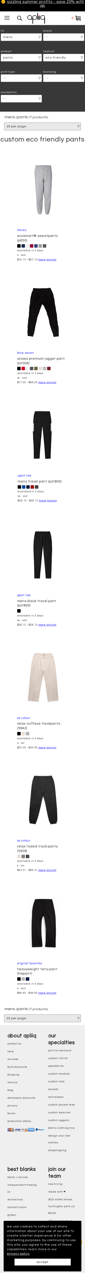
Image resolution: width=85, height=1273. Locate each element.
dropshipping (57, 1150)
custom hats (56, 1081)
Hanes (22, 230)
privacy (12, 1105)
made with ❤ (57, 1192)
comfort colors (17, 1207)
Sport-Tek (24, 475)
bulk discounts (17, 1067)
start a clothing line (61, 1128)
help (10, 1051)
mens (9, 117)
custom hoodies (59, 1074)
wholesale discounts (21, 1098)
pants (22, 117)
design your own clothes (59, 1139)
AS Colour (24, 718)
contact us (14, 1043)
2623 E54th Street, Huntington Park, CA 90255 (61, 1206)
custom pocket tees (61, 1105)
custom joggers (58, 1120)
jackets (53, 1089)
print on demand (59, 1050)
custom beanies (59, 1112)
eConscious (15, 1199)
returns (12, 1082)
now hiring (55, 1184)
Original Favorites (29, 963)
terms (11, 1113)
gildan (12, 1215)
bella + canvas (17, 1177)
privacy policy (18, 1253)
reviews (13, 1059)
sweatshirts (56, 1066)
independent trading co (22, 1188)
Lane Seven (25, 353)
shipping (13, 1074)
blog (10, 1090)
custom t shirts (58, 1058)
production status (19, 1121)
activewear (56, 1097)
